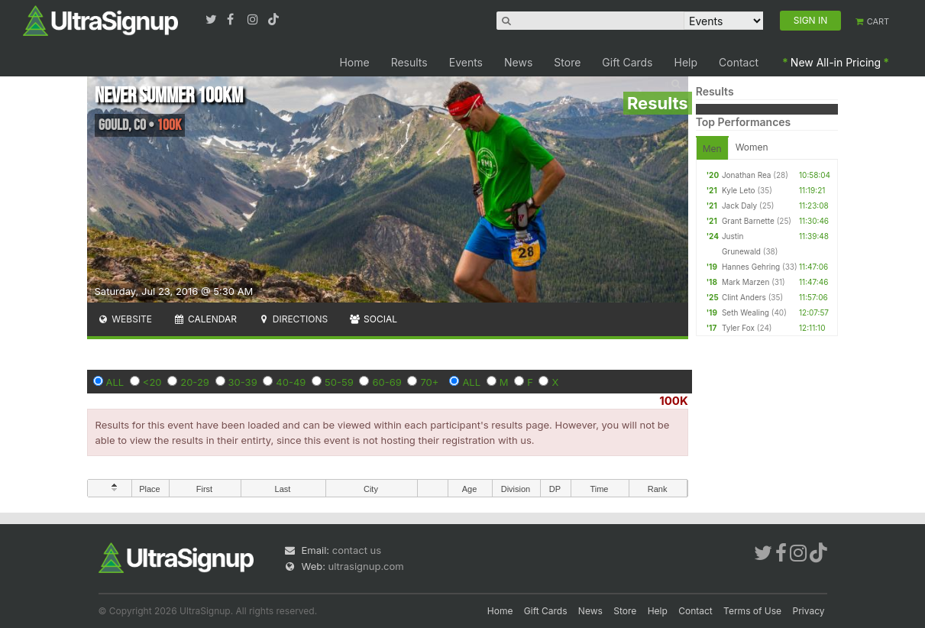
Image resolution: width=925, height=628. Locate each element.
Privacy (809, 611)
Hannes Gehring (751, 266)
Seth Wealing (745, 312)
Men (712, 148)
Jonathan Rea (746, 175)
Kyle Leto (738, 190)
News (518, 62)
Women (752, 147)
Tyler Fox (738, 327)
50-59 (339, 382)
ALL (115, 382)
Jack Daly (739, 205)
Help (686, 62)
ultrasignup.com (366, 566)
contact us (356, 550)
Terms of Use (752, 611)
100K (673, 400)
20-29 (194, 382)
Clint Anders (744, 297)
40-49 (291, 382)
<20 (152, 382)
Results (409, 62)
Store (567, 62)
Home (354, 62)
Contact (738, 62)
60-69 (386, 382)
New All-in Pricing (836, 62)
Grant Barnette (748, 220)
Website (125, 319)
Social (373, 319)
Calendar (205, 319)
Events (466, 62)
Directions (293, 319)
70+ (429, 382)
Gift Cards (627, 62)
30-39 (242, 382)
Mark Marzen (745, 281)
